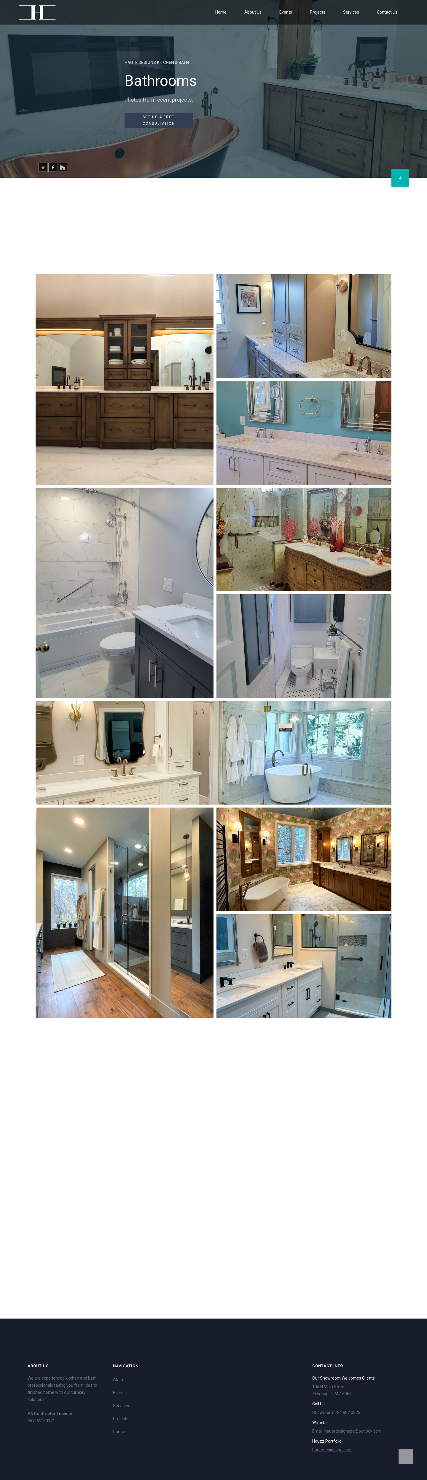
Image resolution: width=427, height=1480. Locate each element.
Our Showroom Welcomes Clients (343, 1378)
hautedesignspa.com (332, 1449)
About (119, 1379)
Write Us (320, 1422)
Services (121, 1405)
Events (119, 1392)
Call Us (318, 1403)
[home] (37, 12)
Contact (120, 1431)
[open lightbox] (125, 381)
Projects (120, 1418)
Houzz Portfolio (327, 1441)
